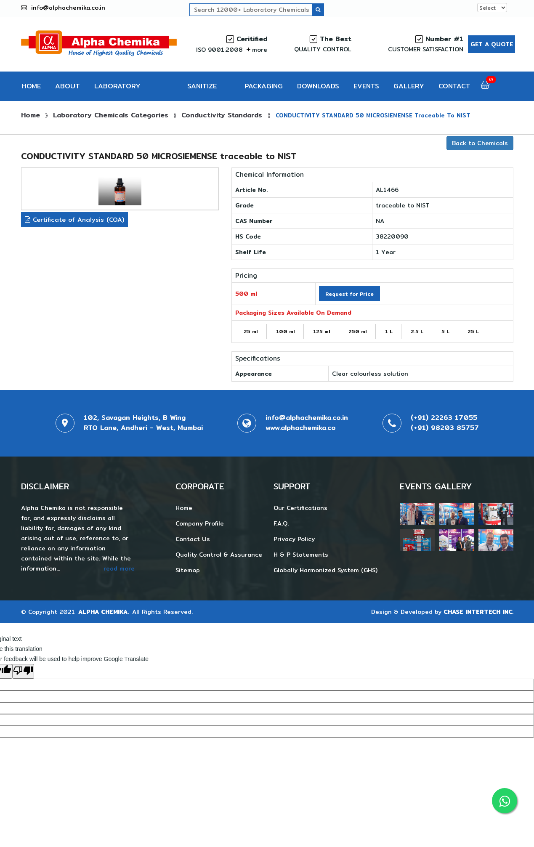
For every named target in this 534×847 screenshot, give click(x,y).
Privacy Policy (294, 539)
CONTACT (454, 86)
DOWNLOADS (318, 86)
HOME (31, 86)
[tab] (119, 190)
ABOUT (67, 86)
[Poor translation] (23, 671)
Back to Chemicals (480, 143)
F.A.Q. (281, 523)
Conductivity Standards (223, 115)
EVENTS (366, 86)
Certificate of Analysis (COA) (74, 219)
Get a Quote (491, 44)
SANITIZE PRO (202, 91)
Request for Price (349, 294)
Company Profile (199, 523)
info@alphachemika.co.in (68, 7)
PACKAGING (263, 86)
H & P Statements (301, 554)
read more (119, 568)
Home (30, 115)
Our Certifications (300, 507)
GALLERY (408, 86)
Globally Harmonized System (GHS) (325, 570)
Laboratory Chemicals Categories (110, 115)
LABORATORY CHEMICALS (117, 91)
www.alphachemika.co (300, 427)
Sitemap (187, 570)
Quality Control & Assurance (218, 554)
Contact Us (192, 539)
